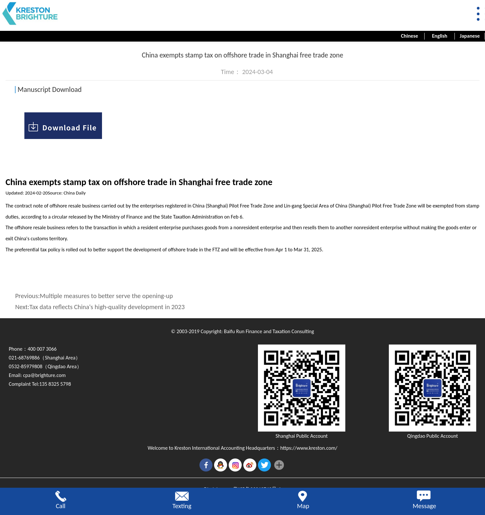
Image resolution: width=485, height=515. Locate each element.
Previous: (94, 296)
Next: (100, 307)
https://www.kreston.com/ (309, 448)
